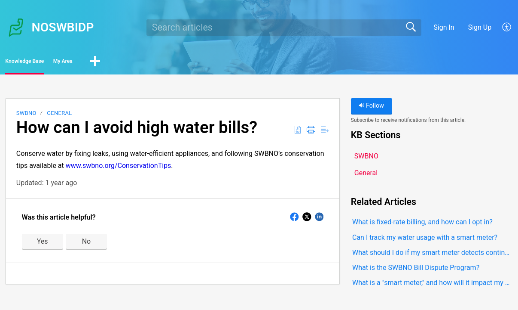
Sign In (443, 27)
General (59, 116)
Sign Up (480, 27)
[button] (507, 27)
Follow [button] (371, 108)
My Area (114, 63)
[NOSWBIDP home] (16, 27)
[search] (283, 27)
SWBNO (26, 116)
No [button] (86, 244)
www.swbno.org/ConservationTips (118, 168)
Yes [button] (42, 244)
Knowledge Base (46, 63)
